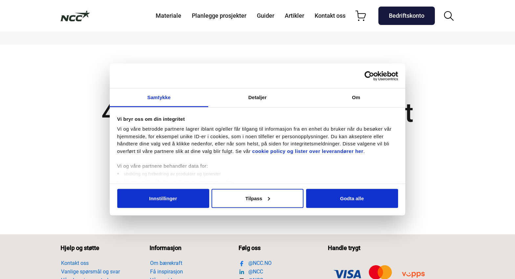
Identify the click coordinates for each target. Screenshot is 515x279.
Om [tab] (356, 97)
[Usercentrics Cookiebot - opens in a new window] (369, 76)
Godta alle (352, 198)
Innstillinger (163, 198)
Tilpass (257, 198)
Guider (265, 15)
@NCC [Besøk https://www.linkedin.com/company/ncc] (251, 271)
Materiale (168, 15)
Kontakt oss (330, 15)
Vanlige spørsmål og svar (90, 271)
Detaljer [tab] (257, 97)
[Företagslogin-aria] (406, 16)
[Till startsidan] (75, 15)
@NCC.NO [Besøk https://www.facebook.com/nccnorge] (255, 263)
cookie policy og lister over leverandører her (307, 151)
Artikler (294, 15)
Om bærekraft (166, 263)
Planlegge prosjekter (219, 15)
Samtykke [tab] (159, 97)
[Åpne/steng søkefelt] (449, 16)
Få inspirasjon (166, 271)
